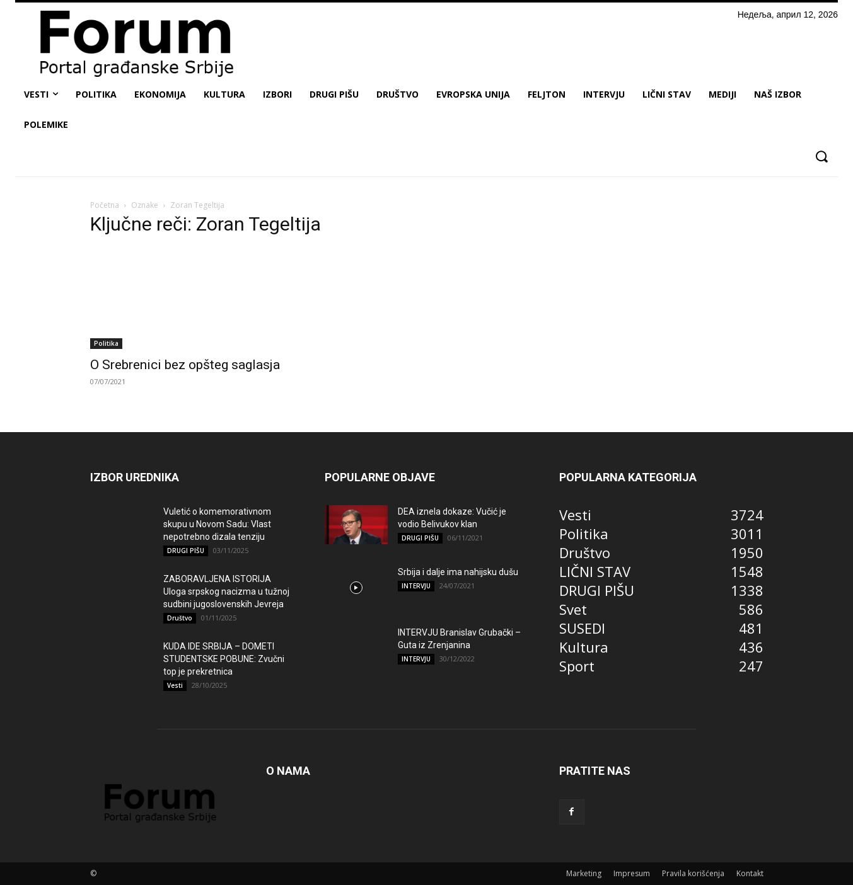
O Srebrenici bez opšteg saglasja (185, 364)
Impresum (631, 873)
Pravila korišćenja (693, 873)
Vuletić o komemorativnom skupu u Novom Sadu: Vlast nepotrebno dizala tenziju (217, 524)
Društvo (179, 618)
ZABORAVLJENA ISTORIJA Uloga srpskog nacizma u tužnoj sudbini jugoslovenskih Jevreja (226, 591)
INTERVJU (416, 585)
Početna (104, 205)
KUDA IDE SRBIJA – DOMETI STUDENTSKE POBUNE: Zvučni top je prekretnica (223, 659)
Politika (106, 343)
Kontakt (749, 873)
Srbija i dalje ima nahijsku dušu (458, 572)
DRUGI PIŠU (185, 550)
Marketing (583, 873)
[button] (821, 156)
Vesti (175, 685)
